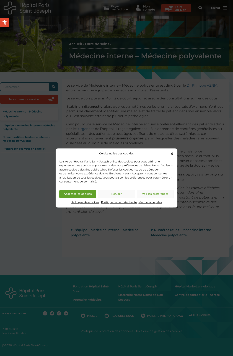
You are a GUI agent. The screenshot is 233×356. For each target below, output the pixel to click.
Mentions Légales (150, 202)
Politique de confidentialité (119, 202)
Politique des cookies (85, 202)
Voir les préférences (155, 194)
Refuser (116, 194)
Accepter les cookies (78, 194)
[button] (172, 154)
